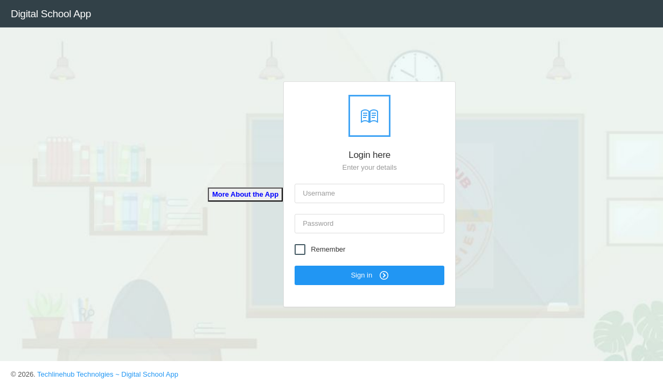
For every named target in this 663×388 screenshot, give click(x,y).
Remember (328, 249)
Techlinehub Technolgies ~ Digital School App (107, 374)
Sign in (369, 275)
